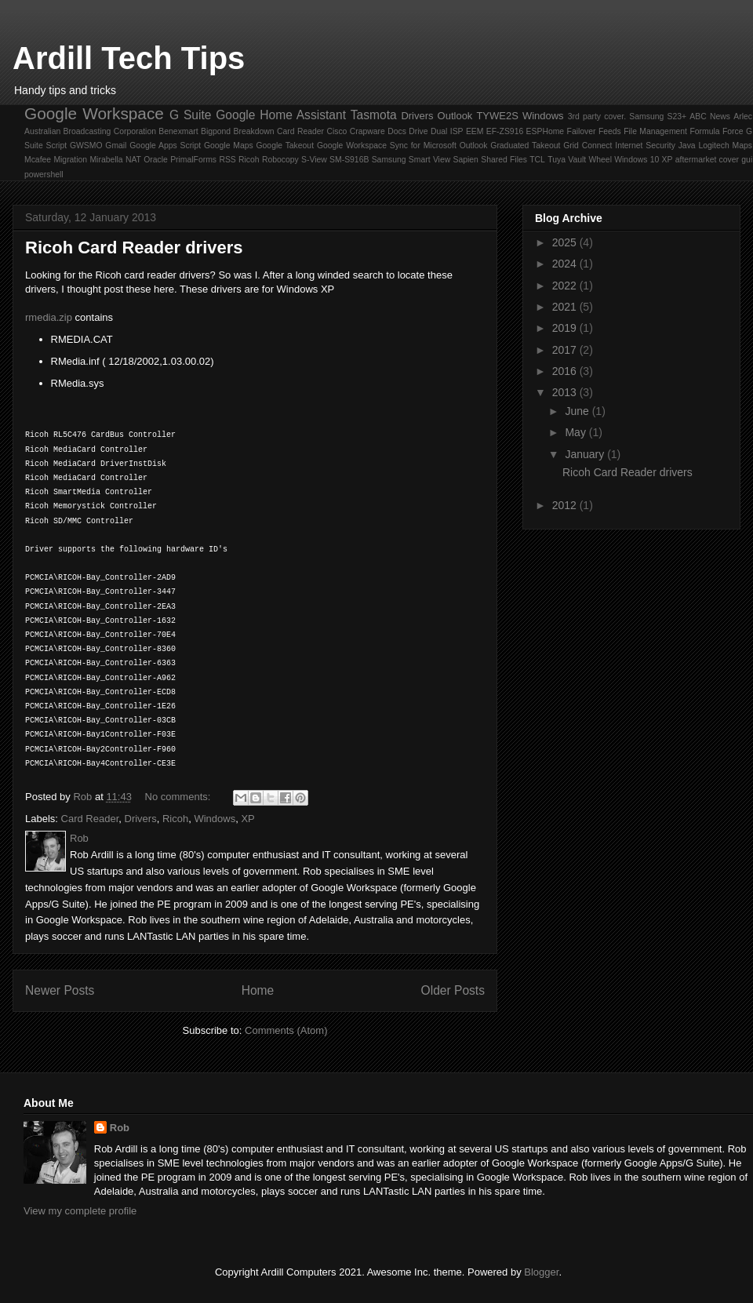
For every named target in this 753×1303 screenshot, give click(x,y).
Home (258, 990)
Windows (543, 116)
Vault (577, 159)
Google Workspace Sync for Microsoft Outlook (402, 145)
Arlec (742, 116)
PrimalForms (193, 159)
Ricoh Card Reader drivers (134, 247)
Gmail (115, 145)
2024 (566, 263)
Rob (119, 1128)
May (576, 432)
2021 (566, 306)
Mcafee (37, 159)
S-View (314, 159)
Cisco (336, 131)
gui (746, 159)
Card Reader (300, 131)
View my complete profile (80, 1211)
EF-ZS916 (504, 131)
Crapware (367, 131)
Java (687, 145)
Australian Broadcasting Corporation (90, 131)
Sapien (465, 159)
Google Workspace (94, 113)
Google (235, 115)
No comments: (179, 797)
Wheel (599, 159)
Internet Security (645, 145)
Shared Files (504, 159)
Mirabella (105, 159)
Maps (742, 145)
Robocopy (280, 159)
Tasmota (374, 115)
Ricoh (249, 159)
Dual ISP (447, 131)
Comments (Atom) (286, 1030)
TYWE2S (497, 116)
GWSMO (86, 145)
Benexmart (178, 131)
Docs (396, 131)
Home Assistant (303, 115)
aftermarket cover (707, 159)
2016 (566, 371)
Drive (418, 131)
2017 (566, 350)
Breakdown (254, 131)
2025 (566, 242)
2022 (566, 285)
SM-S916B (349, 159)
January (586, 454)
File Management (655, 131)
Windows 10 (636, 159)
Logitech (713, 145)
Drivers (417, 116)
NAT (133, 159)
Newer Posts (59, 990)
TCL (537, 159)
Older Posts (453, 990)
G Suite (190, 115)
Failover (581, 131)
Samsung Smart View (411, 159)
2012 (566, 505)
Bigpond (216, 131)
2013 (566, 392)
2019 (566, 328)
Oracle (156, 159)
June (578, 411)
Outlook (455, 116)
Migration (70, 159)
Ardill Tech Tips (129, 58)
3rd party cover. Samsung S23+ (627, 116)
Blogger (541, 1272)
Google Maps (228, 145)
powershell (44, 174)
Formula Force (716, 131)
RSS (227, 159)
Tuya (556, 159)
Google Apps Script (165, 145)
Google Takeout (285, 145)
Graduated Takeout (525, 145)
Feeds (609, 131)
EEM (475, 131)
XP (667, 159)
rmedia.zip (48, 317)
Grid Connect (587, 145)
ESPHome (545, 131)
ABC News (709, 116)
